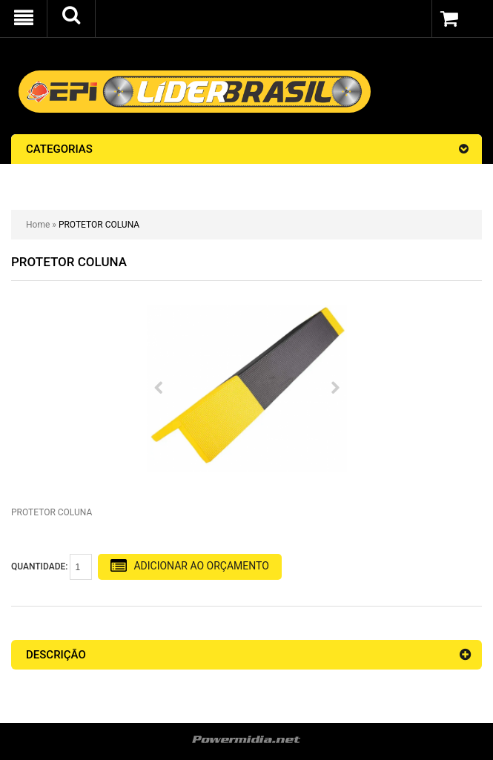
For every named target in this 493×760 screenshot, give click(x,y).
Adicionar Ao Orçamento (189, 566)
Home (38, 224)
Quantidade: (51, 567)
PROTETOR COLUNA (99, 224)
